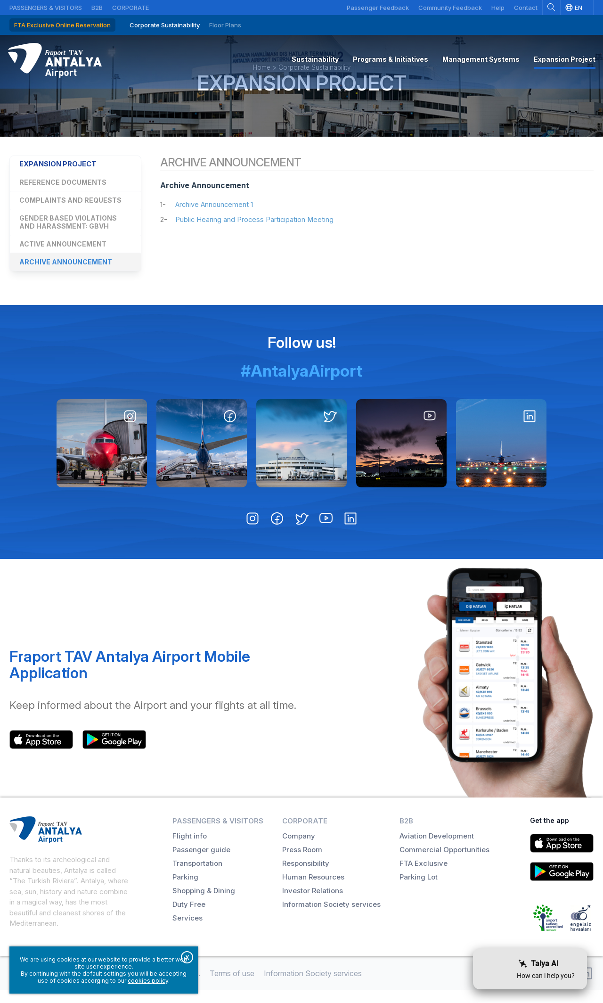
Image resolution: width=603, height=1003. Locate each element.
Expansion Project (302, 100)
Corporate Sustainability (165, 25)
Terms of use (232, 986)
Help (498, 7)
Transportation (197, 875)
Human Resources (313, 889)
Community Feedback (450, 7)
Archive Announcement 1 (218, 227)
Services (187, 930)
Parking (185, 889)
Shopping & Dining (203, 903)
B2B (97, 7)
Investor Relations (312, 903)
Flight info (189, 848)
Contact (526, 7)
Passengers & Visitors (45, 7)
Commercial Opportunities (444, 862)
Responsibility (305, 875)
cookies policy (148, 980)
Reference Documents (62, 204)
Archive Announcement (65, 284)
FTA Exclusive (423, 875)
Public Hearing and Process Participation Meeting (259, 242)
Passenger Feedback (378, 7)
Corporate (130, 7)
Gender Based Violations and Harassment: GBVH (68, 244)
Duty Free (188, 917)
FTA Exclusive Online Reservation (62, 25)
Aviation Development (436, 848)
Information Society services (331, 917)
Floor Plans (225, 25)
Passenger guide (201, 862)
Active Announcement (62, 266)
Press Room (302, 862)
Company (298, 848)
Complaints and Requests (70, 222)
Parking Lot (418, 889)
